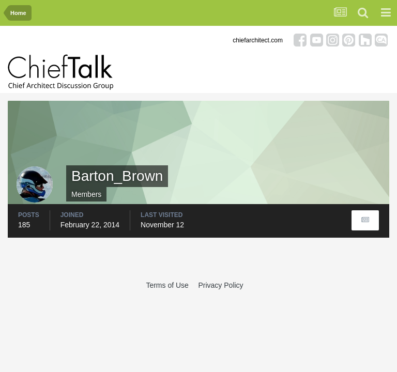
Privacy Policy (220, 285)
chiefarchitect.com (258, 40)
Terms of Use (167, 285)
